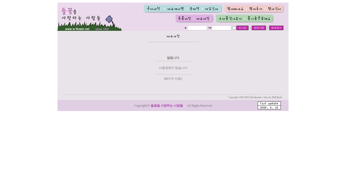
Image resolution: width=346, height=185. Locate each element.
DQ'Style (277, 97)
